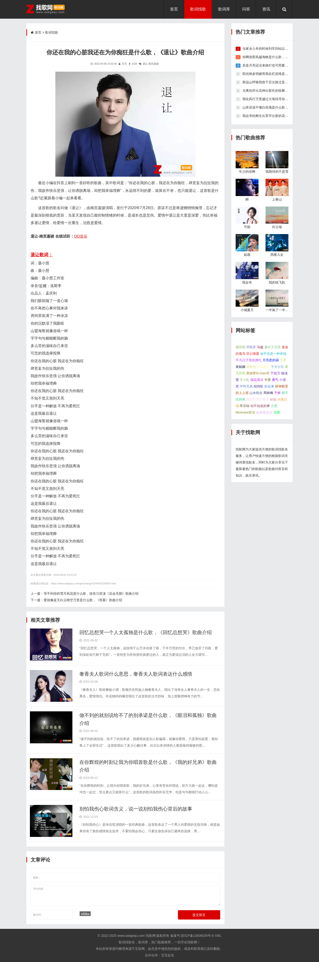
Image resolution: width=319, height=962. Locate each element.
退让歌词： (42, 254)
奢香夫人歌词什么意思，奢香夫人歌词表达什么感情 (135, 674)
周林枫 (268, 393)
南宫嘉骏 (154, 63)
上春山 (277, 199)
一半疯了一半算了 (279, 310)
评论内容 (125, 895)
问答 (246, 9)
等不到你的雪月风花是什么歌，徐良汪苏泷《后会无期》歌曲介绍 (91, 593)
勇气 (275, 380)
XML (218, 935)
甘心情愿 (252, 353)
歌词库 (224, 9)
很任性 (240, 347)
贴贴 (273, 399)
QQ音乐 (80, 236)
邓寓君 (251, 347)
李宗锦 (244, 406)
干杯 (277, 393)
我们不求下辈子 (257, 399)
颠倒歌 (258, 386)
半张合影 (277, 367)
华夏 (267, 380)
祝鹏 (276, 412)
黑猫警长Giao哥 (257, 373)
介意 (274, 406)
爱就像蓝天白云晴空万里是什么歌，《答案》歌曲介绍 (83, 600)
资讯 (266, 9)
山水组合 (255, 393)
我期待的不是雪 (277, 171)
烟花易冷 (256, 380)
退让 (145, 63)
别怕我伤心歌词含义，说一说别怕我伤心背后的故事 (135, 808)
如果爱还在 (264, 412)
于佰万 (275, 373)
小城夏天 (247, 310)
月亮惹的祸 (270, 360)
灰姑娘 (240, 367)
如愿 (247, 254)
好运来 (269, 386)
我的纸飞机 (277, 282)
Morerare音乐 (245, 412)
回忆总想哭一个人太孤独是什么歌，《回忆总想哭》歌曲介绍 (145, 632)
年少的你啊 (247, 171)
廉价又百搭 (272, 347)
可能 (247, 227)
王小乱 (244, 380)
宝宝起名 (167, 955)
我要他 (251, 367)
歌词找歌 (198, 9)
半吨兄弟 (246, 386)
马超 (260, 347)
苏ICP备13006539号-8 (197, 935)
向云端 (277, 227)
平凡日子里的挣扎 (249, 360)
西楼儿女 (277, 254)
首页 (174, 9)
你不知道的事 (260, 406)
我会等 (247, 282)
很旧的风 (263, 367)
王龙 (283, 360)
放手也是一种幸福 (273, 353)
